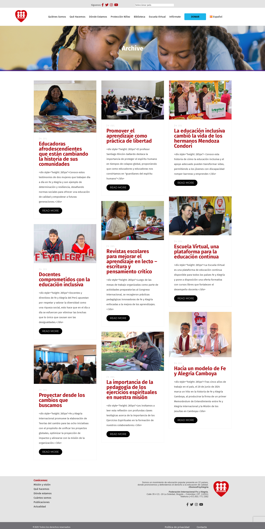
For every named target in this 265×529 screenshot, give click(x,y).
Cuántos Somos (42, 497)
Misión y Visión (42, 484)
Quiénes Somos (57, 16)
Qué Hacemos (77, 16)
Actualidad (40, 506)
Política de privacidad (177, 527)
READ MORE (50, 210)
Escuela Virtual (157, 16)
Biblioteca (139, 16)
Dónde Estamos (98, 16)
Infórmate (175, 16)
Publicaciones (42, 502)
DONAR (195, 16)
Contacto (202, 527)
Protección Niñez (120, 16)
